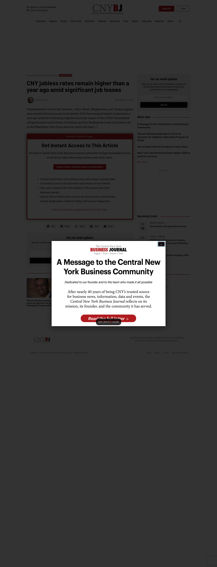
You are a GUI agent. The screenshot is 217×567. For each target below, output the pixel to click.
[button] (108, 283)
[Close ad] (161, 244)
